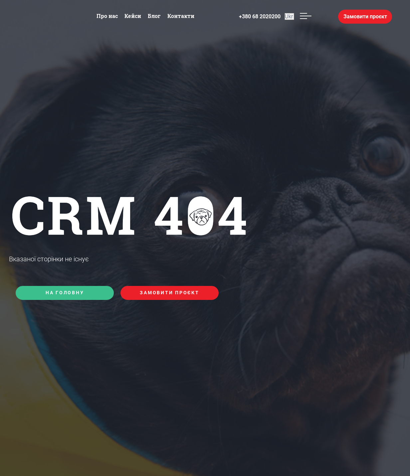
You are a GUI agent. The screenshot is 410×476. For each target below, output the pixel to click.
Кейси (132, 15)
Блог (154, 15)
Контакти (180, 15)
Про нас (107, 15)
